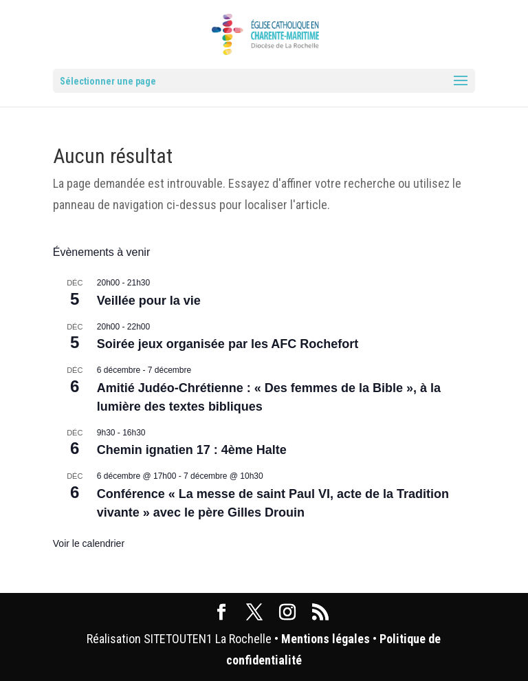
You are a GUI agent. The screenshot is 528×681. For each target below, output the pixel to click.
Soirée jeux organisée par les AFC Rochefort (227, 344)
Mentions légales (325, 638)
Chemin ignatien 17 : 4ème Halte (192, 450)
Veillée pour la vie (149, 300)
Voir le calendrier (88, 543)
